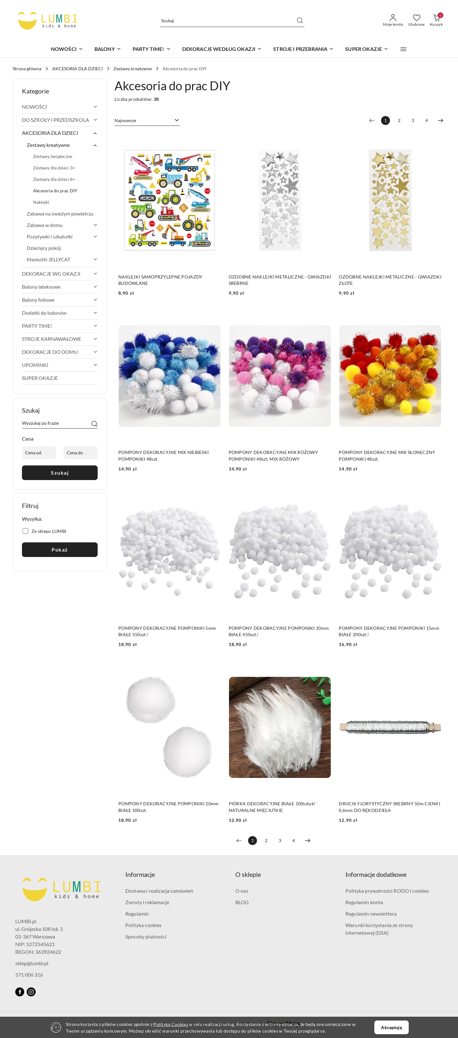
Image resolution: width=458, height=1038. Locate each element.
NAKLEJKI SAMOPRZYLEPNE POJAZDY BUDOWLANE (160, 280)
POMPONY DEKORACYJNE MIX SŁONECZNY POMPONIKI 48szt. (387, 455)
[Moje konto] (393, 20)
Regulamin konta (364, 902)
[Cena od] (39, 452)
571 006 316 (29, 975)
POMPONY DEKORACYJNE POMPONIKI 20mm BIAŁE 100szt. (168, 807)
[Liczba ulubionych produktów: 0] (416, 20)
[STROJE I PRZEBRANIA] (303, 49)
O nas (241, 891)
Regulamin (137, 914)
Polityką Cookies (170, 1024)
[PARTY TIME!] (151, 49)
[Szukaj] (94, 424)
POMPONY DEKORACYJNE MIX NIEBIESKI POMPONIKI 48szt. (163, 455)
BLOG (242, 902)
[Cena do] (81, 452)
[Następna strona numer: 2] (440, 120)
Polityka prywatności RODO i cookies (387, 891)
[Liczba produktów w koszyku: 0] (436, 20)
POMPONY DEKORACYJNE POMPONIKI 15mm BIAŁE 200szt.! (389, 631)
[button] (403, 49)
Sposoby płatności (145, 936)
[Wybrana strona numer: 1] (385, 120)
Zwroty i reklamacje (147, 902)
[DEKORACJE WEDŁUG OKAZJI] (222, 49)
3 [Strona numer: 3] (413, 120)
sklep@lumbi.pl (31, 963)
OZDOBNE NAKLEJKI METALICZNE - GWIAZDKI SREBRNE (280, 280)
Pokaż (60, 549)
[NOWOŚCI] (67, 49)
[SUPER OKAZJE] (367, 49)
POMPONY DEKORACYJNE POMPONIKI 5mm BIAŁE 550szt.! (167, 631)
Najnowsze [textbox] (125, 120)
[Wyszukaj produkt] (232, 20)
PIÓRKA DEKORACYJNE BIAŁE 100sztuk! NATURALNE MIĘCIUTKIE (272, 807)
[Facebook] (19, 991)
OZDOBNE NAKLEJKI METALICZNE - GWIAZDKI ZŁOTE (390, 280)
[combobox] (147, 120)
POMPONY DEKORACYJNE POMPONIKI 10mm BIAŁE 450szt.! (279, 631)
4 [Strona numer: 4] (426, 120)
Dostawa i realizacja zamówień (159, 891)
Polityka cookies (143, 925)
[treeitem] (60, 106)
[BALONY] (108, 49)
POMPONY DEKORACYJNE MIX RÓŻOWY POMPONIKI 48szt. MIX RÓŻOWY (273, 455)
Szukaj (60, 473)
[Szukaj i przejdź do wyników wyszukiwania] (299, 20)
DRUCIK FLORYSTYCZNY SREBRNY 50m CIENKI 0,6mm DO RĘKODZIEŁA (389, 807)
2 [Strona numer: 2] (399, 120)
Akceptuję (391, 1027)
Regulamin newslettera (371, 914)
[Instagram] (31, 991)
